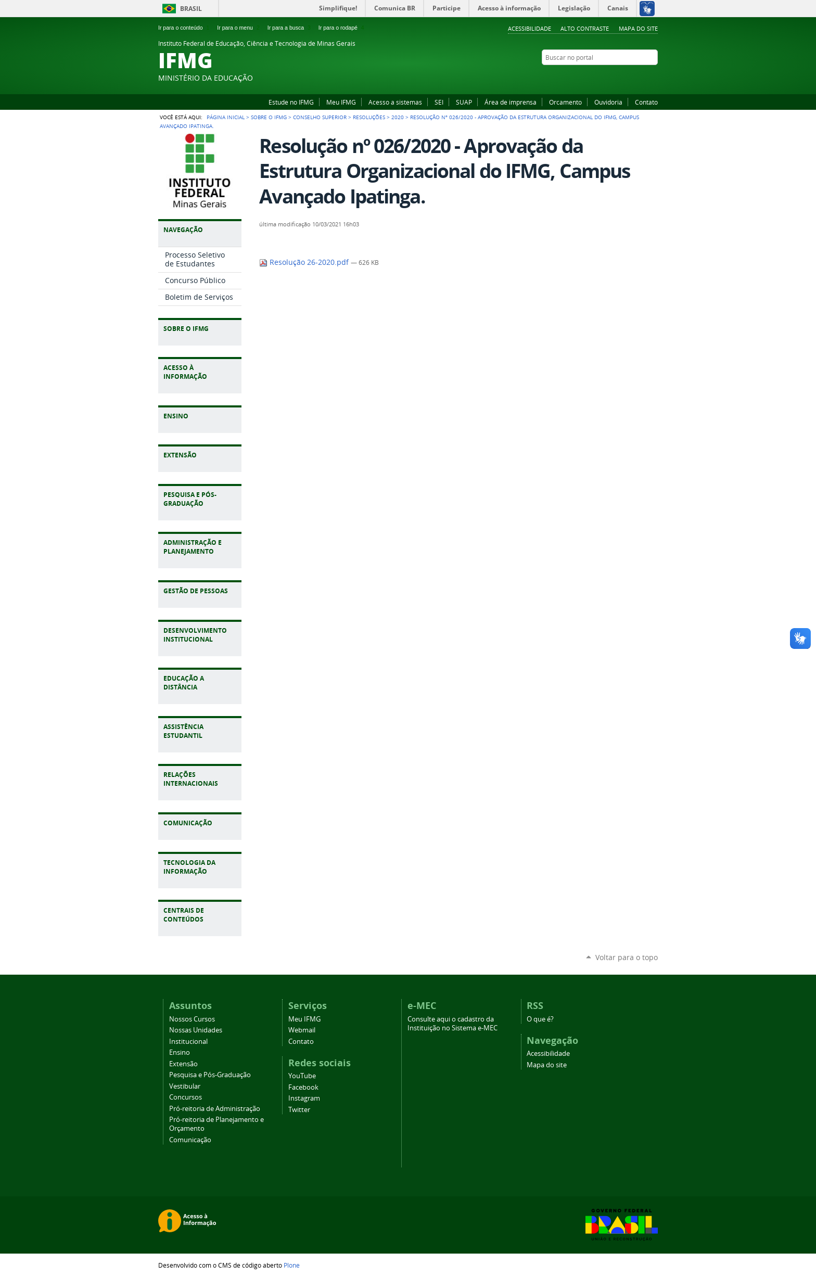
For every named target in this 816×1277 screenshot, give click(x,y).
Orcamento (565, 102)
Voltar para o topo (626, 957)
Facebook (626, 77)
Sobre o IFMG (269, 117)
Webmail (301, 1030)
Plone (292, 1265)
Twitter (652, 77)
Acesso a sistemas (395, 102)
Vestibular (184, 1086)
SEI (439, 102)
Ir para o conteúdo (184, 27)
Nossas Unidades (195, 1030)
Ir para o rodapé (342, 27)
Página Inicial (226, 117)
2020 (397, 117)
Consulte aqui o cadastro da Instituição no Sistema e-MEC (452, 1023)
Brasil (191, 8)
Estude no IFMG (291, 102)
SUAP (464, 102)
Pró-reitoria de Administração (214, 1108)
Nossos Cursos (192, 1019)
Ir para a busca (290, 27)
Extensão (183, 1063)
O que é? (540, 1019)
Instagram (639, 77)
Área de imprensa (510, 102)
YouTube (613, 77)
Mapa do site (638, 28)
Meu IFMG (341, 102)
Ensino (179, 1052)
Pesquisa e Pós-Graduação (210, 1074)
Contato (646, 102)
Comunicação (190, 1139)
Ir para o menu (239, 27)
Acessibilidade (529, 28)
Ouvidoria (608, 102)
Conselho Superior (320, 117)
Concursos (185, 1097)
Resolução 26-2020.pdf (305, 262)
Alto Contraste (584, 28)
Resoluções (369, 117)
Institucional (188, 1041)
